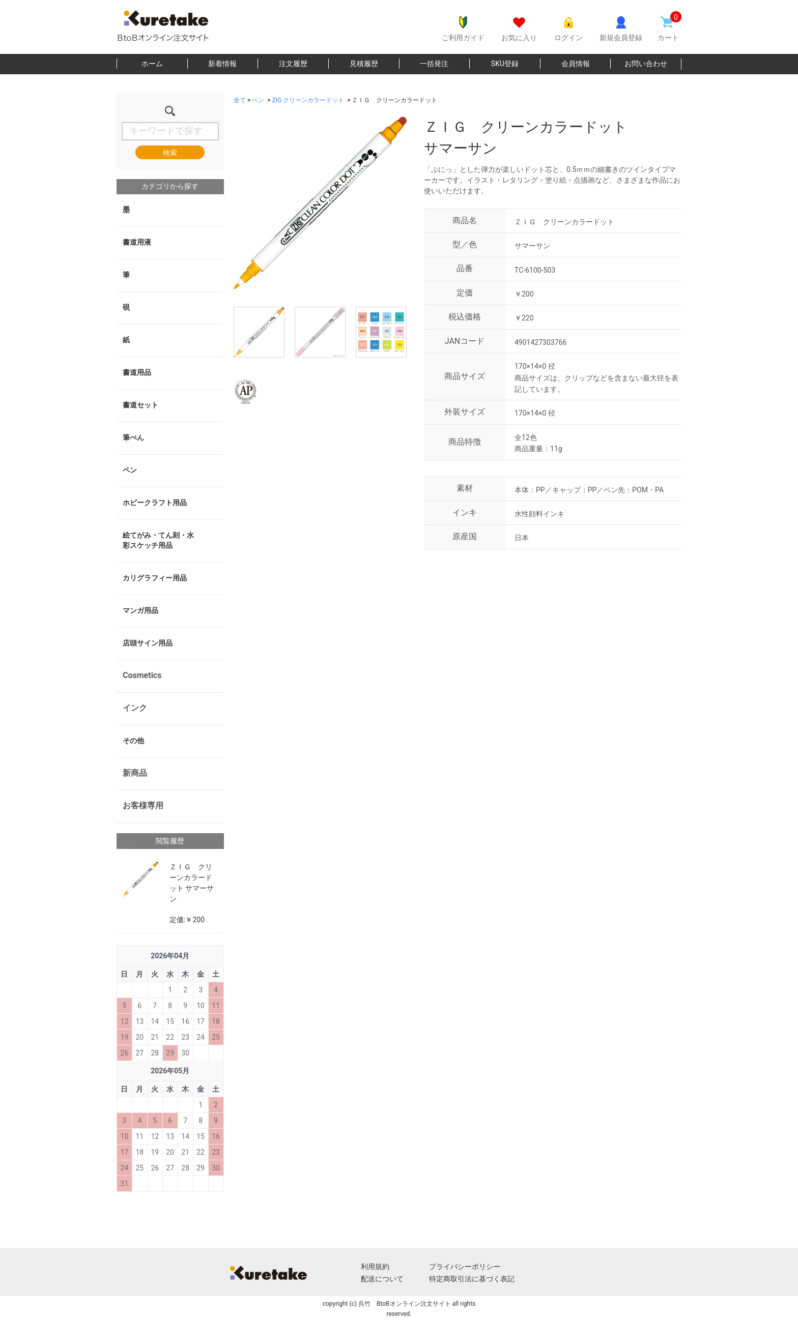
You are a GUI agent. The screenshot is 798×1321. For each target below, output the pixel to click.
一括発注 (434, 64)
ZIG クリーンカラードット (308, 100)
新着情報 (222, 64)
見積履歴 (364, 64)
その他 (133, 741)
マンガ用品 (140, 610)
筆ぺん (133, 437)
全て (240, 100)
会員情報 (575, 64)
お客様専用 (143, 805)
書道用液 (137, 242)
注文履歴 (293, 64)
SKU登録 (505, 64)
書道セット (140, 405)
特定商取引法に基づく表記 (472, 1279)
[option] (320, 202)
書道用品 (137, 372)
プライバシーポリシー (464, 1267)
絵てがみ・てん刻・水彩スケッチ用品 (158, 540)
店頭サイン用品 (148, 643)
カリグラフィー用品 (155, 578)
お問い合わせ (645, 64)
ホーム (152, 64)
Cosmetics (142, 675)
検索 (170, 153)
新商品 (135, 773)
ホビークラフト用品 (155, 502)
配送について (382, 1279)
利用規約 (375, 1267)
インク (135, 708)
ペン (130, 470)
